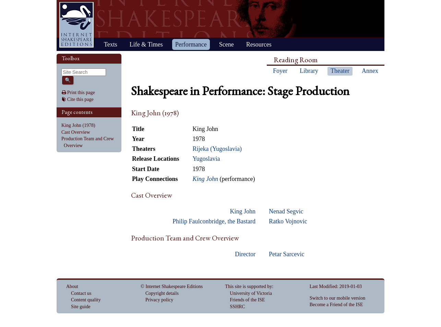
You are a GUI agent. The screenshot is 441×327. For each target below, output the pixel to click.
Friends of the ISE (247, 299)
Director (245, 254)
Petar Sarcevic (286, 254)
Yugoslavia (206, 158)
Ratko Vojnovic (288, 221)
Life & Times (146, 44)
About (72, 286)
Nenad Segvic (286, 211)
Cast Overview (75, 132)
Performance (191, 44)
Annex (370, 70)
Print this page (81, 92)
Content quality (86, 299)
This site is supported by (248, 286)
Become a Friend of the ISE (336, 304)
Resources (259, 44)
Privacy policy (159, 299)
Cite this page (80, 99)
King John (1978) (78, 125)
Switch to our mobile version (338, 298)
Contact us (81, 293)
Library (309, 70)
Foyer (280, 70)
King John (242, 211)
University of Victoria (251, 293)
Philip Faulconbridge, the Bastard (213, 221)
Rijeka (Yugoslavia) (216, 148)
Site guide (80, 306)
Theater (340, 70)
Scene (226, 44)
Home (76, 25)
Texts (110, 44)
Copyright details (162, 293)
